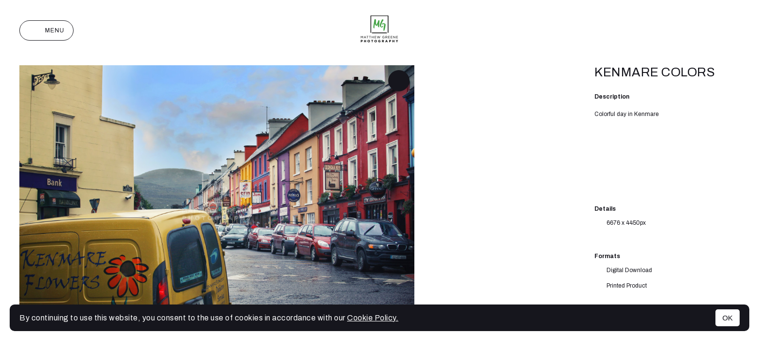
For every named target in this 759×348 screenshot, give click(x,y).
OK (727, 318)
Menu (46, 30)
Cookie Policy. (372, 318)
